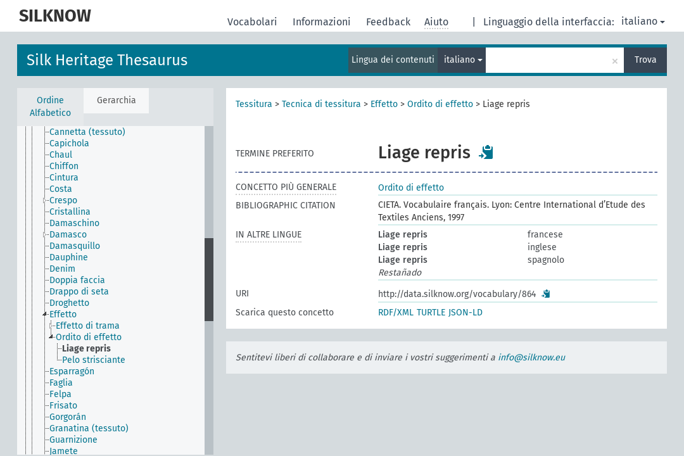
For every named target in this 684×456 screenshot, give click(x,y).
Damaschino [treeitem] (74, 223)
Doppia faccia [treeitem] (77, 280)
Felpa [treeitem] (60, 394)
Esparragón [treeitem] (71, 371)
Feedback (389, 22)
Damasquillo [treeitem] (74, 246)
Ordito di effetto (440, 104)
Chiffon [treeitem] (64, 166)
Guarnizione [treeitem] (73, 439)
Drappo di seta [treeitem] (79, 291)
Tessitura (254, 104)
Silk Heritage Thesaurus (107, 60)
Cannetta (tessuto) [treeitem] (87, 132)
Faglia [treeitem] (61, 382)
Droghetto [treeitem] (69, 303)
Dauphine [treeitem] (68, 257)
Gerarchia (116, 100)
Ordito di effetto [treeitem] (89, 337)
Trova (646, 59)
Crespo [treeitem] (63, 200)
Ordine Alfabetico (50, 106)
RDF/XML (396, 312)
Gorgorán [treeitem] (67, 417)
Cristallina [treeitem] (70, 211)
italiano (643, 21)
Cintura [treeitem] (64, 177)
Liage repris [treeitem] (86, 348)
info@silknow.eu (531, 357)
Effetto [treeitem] (63, 314)
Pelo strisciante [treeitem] (93, 360)
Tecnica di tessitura (321, 104)
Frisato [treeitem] (63, 405)
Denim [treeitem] (62, 268)
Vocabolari (253, 22)
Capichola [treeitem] (69, 143)
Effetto (384, 104)
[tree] (115, 290)
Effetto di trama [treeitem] (88, 325)
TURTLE (431, 312)
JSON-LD (465, 312)
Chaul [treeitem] (60, 154)
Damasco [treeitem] (68, 234)
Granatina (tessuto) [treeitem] (89, 428)
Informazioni (323, 22)
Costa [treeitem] (60, 189)
